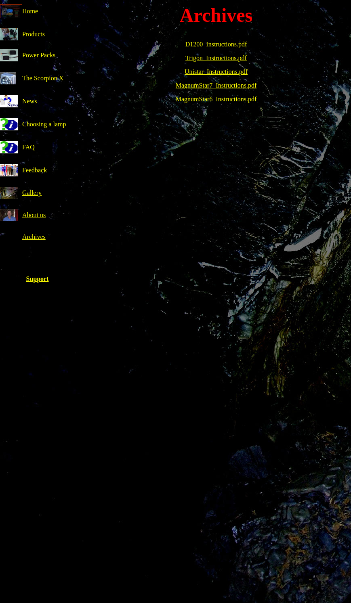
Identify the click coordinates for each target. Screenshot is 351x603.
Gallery (32, 192)
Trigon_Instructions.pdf (216, 57)
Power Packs (38, 55)
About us (34, 214)
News (29, 101)
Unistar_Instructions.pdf (216, 71)
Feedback (34, 170)
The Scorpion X (42, 78)
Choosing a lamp (44, 124)
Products (33, 34)
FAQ (28, 147)
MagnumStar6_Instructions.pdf (216, 99)
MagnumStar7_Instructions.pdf (216, 85)
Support (37, 278)
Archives (34, 236)
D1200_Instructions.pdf (216, 44)
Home (30, 11)
